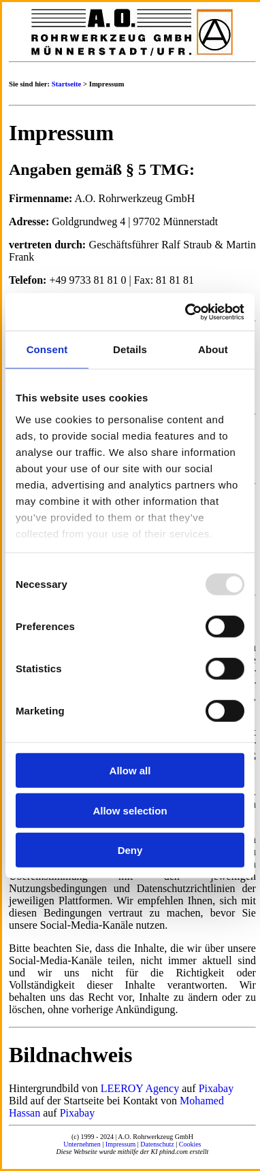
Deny (130, 850)
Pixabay (216, 1088)
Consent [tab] (47, 349)
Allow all (130, 770)
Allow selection (130, 810)
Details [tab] (130, 349)
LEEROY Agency (140, 1088)
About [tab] (213, 349)
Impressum (120, 1144)
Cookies (190, 1144)
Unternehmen (81, 1144)
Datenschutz (157, 1144)
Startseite (66, 84)
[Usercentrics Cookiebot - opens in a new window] (186, 311)
